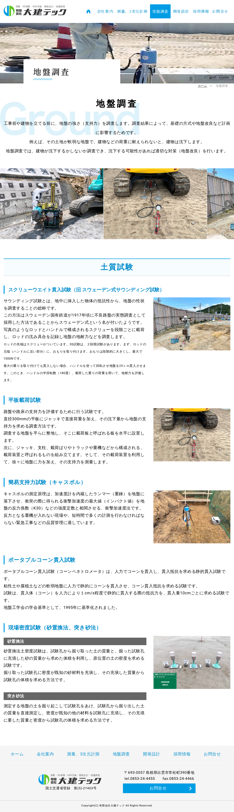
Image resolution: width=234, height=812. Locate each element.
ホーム (202, 86)
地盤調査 (160, 11)
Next (228, 204)
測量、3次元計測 (132, 11)
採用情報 (201, 11)
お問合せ (220, 11)
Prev (6, 204)
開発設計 (181, 11)
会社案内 (105, 11)
